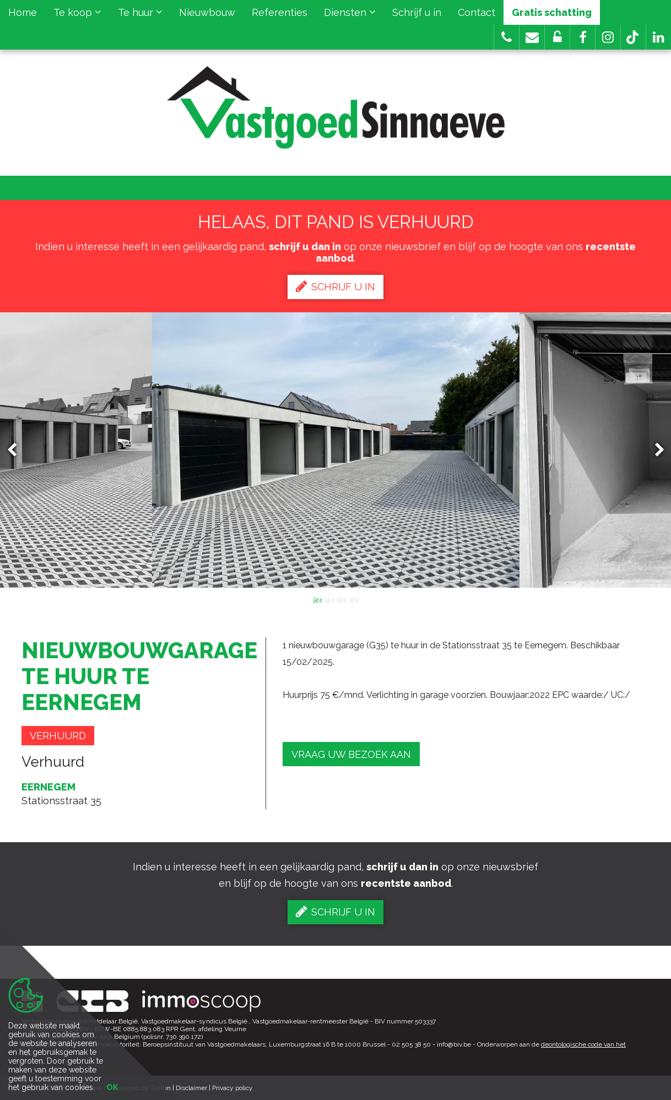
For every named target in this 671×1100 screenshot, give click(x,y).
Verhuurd (58, 735)
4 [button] (354, 599)
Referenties (279, 12)
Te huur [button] (140, 12)
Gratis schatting (552, 12)
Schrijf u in (416, 12)
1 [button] (317, 599)
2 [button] (329, 599)
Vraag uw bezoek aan (351, 754)
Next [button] (654, 450)
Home (22, 12)
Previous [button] (17, 450)
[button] (582, 37)
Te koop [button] (77, 12)
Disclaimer (191, 1088)
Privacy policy (232, 1088)
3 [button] (342, 599)
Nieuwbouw (207, 12)
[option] (336, 450)
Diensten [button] (350, 12)
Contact (476, 12)
